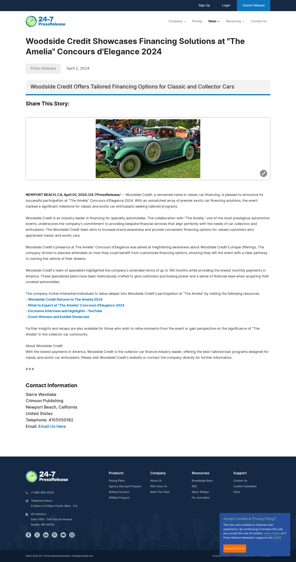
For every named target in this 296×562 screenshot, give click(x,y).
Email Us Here (52, 426)
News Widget (200, 492)
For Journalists (201, 498)
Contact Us (259, 21)
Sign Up (204, 5)
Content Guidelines (245, 486)
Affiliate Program (119, 498)
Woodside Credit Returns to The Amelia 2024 (65, 299)
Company (158, 473)
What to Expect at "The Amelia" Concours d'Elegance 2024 (75, 305)
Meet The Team (160, 492)
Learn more (271, 533)
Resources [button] (234, 21)
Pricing (197, 21)
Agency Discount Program (125, 486)
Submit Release (254, 5)
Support (240, 473)
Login (226, 5)
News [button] (212, 21)
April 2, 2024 (77, 68)
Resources (200, 473)
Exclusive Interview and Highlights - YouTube (65, 311)
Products (116, 473)
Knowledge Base (202, 481)
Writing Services (119, 492)
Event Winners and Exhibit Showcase (58, 317)
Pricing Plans (117, 481)
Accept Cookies (235, 548)
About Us (156, 481)
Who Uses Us (158, 486)
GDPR (277, 537)
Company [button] (176, 21)
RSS (194, 486)
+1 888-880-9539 (42, 492)
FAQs (236, 492)
